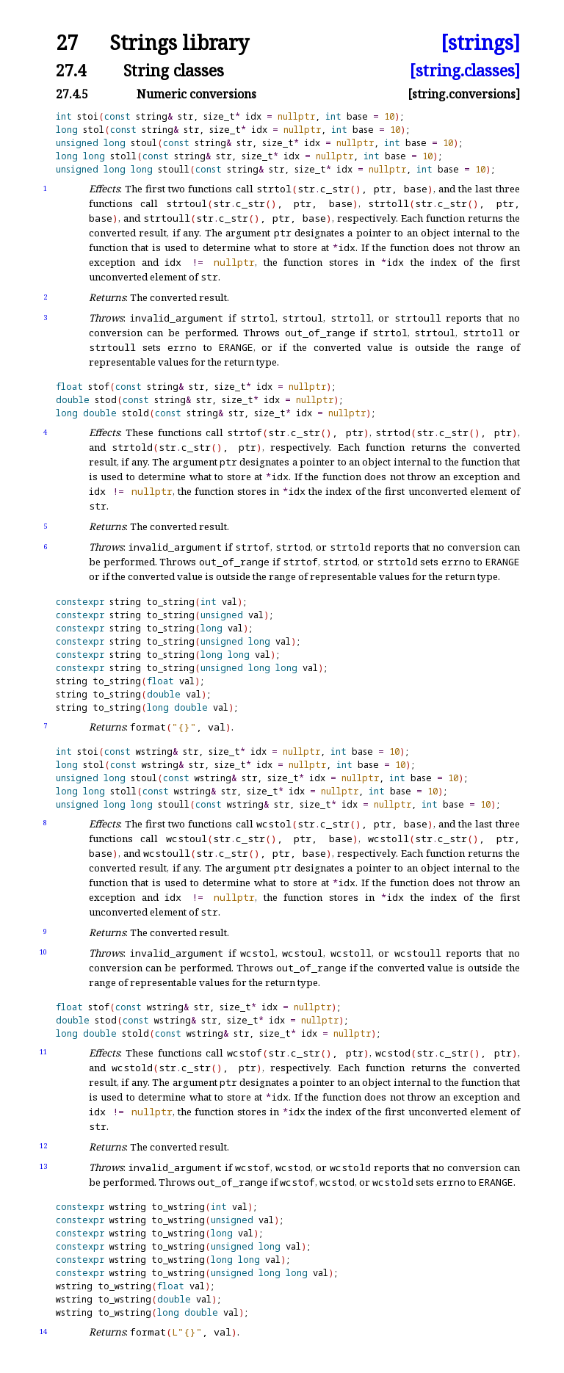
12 (43, 1146)
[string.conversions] (464, 94)
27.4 (71, 70)
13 (43, 1166)
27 (67, 43)
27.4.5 (72, 94)
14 (43, 1331)
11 (43, 1052)
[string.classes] (465, 70)
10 (43, 952)
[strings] (480, 43)
